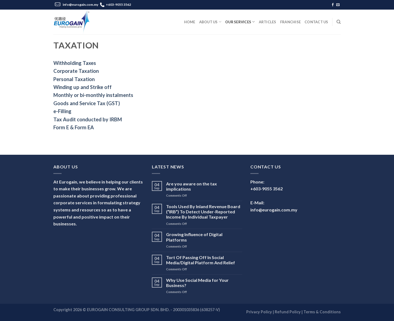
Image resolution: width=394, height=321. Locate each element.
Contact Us (316, 22)
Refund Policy (288, 311)
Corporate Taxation (76, 71)
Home (189, 22)
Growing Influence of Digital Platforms (194, 237)
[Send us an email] (338, 5)
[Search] (339, 22)
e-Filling (62, 111)
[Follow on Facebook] (332, 5)
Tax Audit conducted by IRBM (87, 119)
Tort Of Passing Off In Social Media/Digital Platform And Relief (200, 260)
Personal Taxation (74, 79)
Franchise (290, 22)
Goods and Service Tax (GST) (86, 103)
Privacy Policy (259, 311)
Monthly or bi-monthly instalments (93, 95)
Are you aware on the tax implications (191, 186)
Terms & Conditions (322, 311)
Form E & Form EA (73, 127)
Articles (267, 22)
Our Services (240, 21)
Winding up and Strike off (82, 87)
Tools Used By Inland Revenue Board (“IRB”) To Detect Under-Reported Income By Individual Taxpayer (203, 211)
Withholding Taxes (74, 63)
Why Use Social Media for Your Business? (197, 282)
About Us (210, 21)
